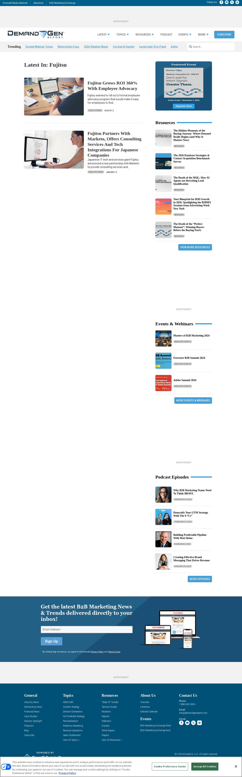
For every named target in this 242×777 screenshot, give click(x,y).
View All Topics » (71, 740)
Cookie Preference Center (170, 766)
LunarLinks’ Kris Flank (152, 46)
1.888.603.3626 (187, 704)
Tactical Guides (109, 707)
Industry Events (182, 342)
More (202, 34)
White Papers (108, 730)
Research (179, 168)
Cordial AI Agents (123, 46)
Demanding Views (33, 707)
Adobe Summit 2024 (184, 380)
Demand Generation (72, 712)
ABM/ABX (68, 702)
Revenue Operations (73, 730)
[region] (121, 767)
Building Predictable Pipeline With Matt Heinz (189, 536)
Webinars (179, 146)
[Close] (236, 766)
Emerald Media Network (15, 3)
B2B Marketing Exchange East (155, 730)
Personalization (70, 721)
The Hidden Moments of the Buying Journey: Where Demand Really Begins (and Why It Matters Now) (192, 135)
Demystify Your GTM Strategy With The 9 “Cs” (190, 514)
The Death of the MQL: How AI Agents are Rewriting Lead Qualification (191, 181)
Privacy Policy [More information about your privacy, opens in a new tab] (67, 773)
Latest (102, 34)
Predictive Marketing (73, 726)
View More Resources (195, 247)
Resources (143, 34)
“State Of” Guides (110, 702)
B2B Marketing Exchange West (155, 725)
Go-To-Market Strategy (74, 716)
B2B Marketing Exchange (62, 3)
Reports (105, 716)
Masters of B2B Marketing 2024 (191, 335)
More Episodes (200, 579)
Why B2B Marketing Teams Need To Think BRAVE (192, 492)
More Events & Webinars (193, 400)
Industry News (95, 172)
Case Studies (95, 110)
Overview (144, 702)
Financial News (32, 712)
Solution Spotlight (33, 721)
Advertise (38, 3)
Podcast (166, 34)
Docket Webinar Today (39, 46)
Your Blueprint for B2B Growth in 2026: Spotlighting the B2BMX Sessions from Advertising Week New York (192, 204)
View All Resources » (112, 740)
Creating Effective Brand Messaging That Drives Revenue (191, 559)
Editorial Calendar (149, 712)
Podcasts (29, 726)
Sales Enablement (72, 735)
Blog (26, 730)
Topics (121, 34)
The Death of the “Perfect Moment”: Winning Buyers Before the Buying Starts (188, 227)
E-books (106, 726)
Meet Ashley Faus (68, 46)
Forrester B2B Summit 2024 (189, 357)
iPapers (105, 735)
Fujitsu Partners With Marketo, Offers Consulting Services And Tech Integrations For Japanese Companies (114, 144)
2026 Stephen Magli (96, 46)
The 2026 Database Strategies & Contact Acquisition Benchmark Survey (191, 158)
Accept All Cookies (204, 766)
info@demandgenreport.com (193, 713)
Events (183, 34)
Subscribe (224, 34)
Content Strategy (71, 707)
